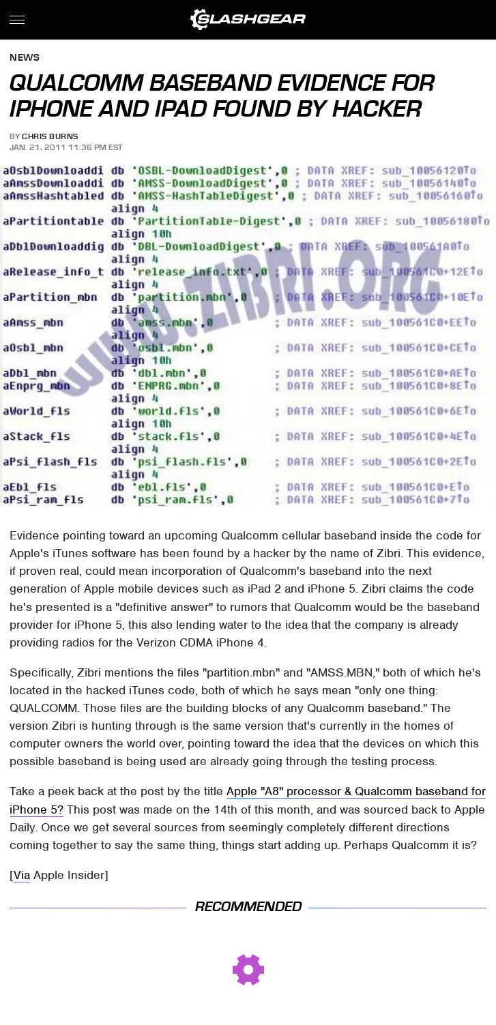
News (25, 58)
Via (22, 874)
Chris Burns (50, 136)
